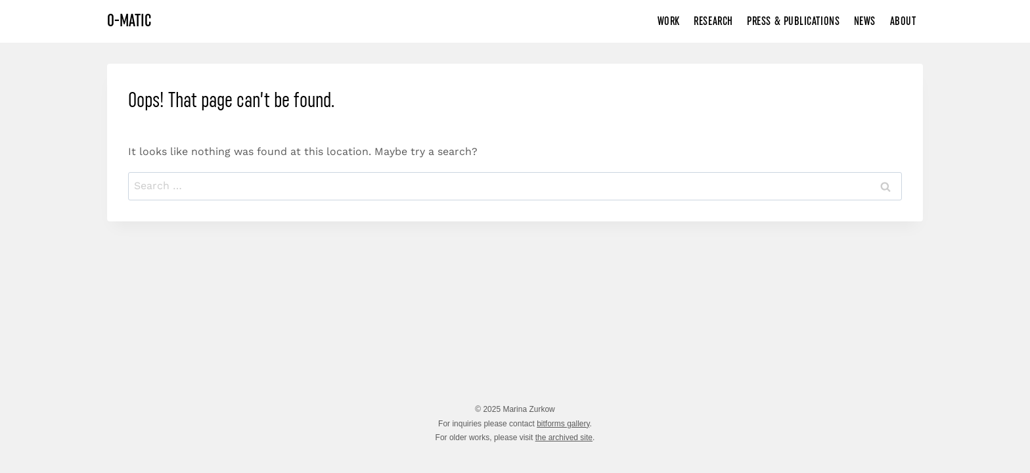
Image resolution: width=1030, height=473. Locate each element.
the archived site (564, 437)
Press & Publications (793, 21)
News (865, 21)
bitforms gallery (563, 423)
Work (669, 21)
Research (713, 21)
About (903, 21)
